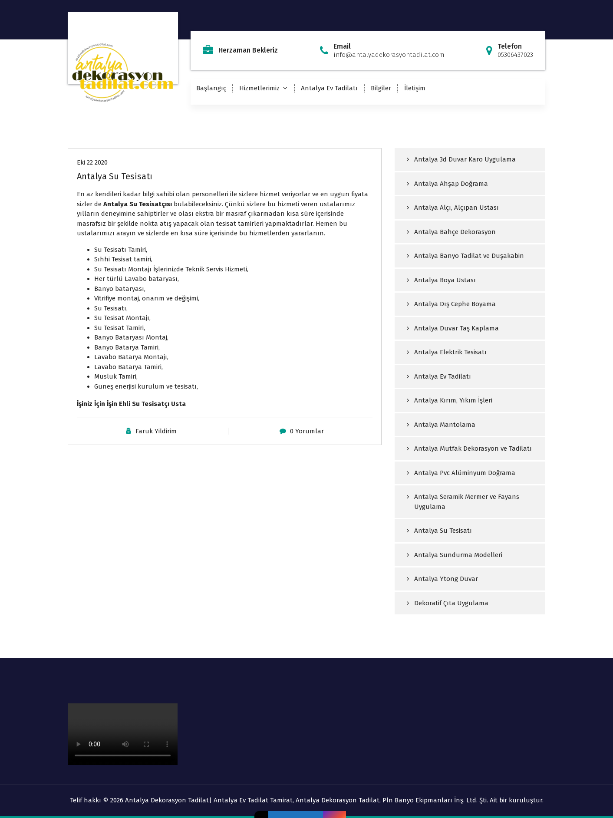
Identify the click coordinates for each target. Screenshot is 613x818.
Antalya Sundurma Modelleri (458, 555)
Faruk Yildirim (156, 431)
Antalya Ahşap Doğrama (451, 184)
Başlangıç (211, 88)
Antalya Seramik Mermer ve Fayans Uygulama (466, 502)
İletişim (414, 88)
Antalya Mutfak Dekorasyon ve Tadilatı (473, 448)
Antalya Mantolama (444, 425)
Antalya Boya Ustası (445, 280)
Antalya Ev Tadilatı (329, 88)
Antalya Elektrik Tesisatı (450, 352)
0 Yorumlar (307, 431)
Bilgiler (381, 88)
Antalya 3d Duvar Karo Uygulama (465, 159)
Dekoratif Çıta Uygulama (451, 603)
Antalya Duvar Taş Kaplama (456, 328)
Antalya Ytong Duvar (446, 579)
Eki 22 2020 (92, 162)
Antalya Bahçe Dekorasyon (455, 232)
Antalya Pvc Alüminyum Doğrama (464, 473)
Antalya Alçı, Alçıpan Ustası (456, 207)
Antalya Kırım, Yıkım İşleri (453, 400)
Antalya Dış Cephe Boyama (455, 304)
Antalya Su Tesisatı (114, 176)
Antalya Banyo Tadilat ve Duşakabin (469, 256)
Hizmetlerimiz (259, 88)
